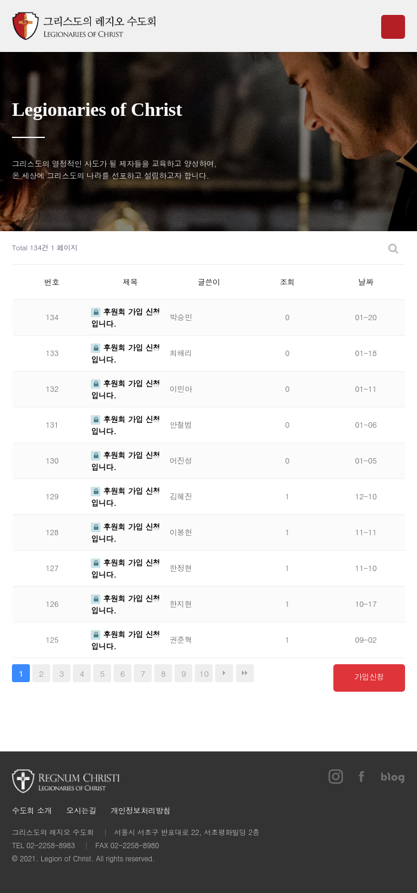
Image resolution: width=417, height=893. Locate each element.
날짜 (365, 281)
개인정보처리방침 (140, 811)
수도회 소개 (32, 811)
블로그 (393, 776)
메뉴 (393, 27)
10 (204, 673)
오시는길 (81, 811)
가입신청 (369, 676)
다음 (224, 673)
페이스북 (362, 776)
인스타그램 (336, 776)
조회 (287, 281)
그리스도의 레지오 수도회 (83, 26)
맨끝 (245, 673)
